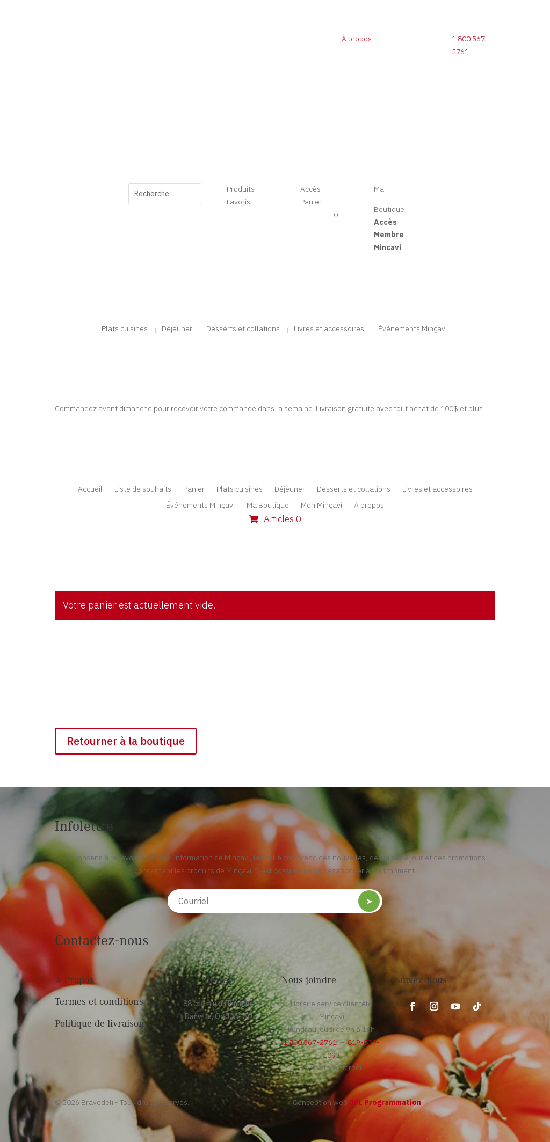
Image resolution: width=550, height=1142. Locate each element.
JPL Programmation (385, 1102)
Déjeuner (177, 329)
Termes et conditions (99, 1002)
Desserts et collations (243, 329)
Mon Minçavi (321, 505)
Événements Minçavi (412, 329)
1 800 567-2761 (310, 1042)
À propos (357, 38)
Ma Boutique (268, 505)
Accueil (90, 489)
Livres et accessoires (329, 329)
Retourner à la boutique (126, 741)
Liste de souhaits (142, 489)
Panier (194, 489)
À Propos (74, 981)
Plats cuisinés (125, 329)
